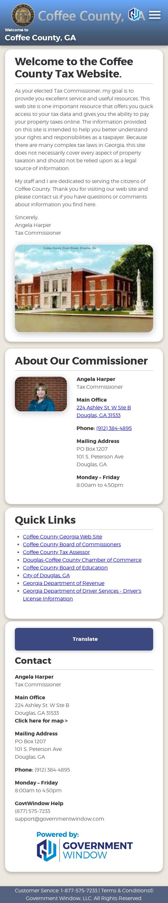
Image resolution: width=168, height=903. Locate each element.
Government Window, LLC (58, 898)
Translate (85, 639)
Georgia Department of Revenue (63, 583)
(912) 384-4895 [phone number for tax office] (114, 428)
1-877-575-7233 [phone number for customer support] (79, 891)
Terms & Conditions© (127, 891)
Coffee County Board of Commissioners (72, 544)
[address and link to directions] (41, 721)
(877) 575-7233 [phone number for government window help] (32, 811)
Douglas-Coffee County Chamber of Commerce (82, 560)
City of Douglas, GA (46, 575)
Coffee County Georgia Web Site (62, 537)
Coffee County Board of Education (65, 568)
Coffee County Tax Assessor (56, 552)
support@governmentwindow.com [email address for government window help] (59, 819)
